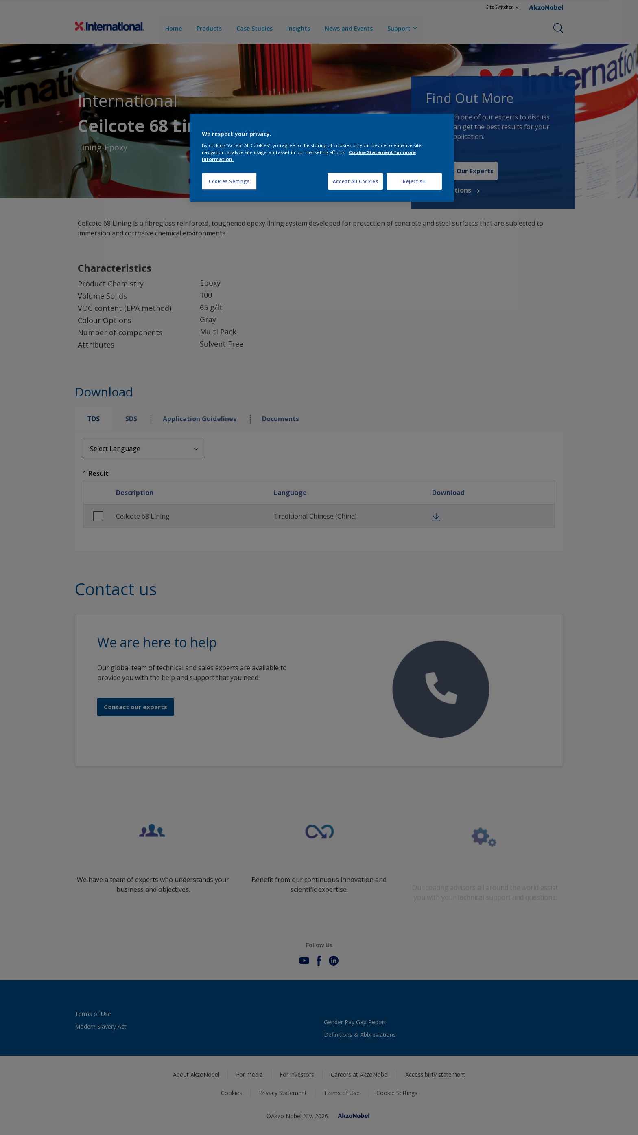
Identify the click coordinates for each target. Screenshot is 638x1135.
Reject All (414, 181)
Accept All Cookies (355, 181)
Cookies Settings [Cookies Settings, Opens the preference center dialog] (229, 181)
